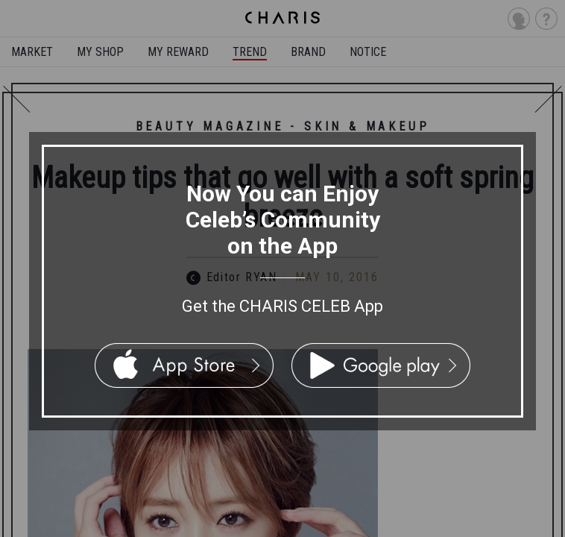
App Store (184, 365)
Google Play (380, 365)
